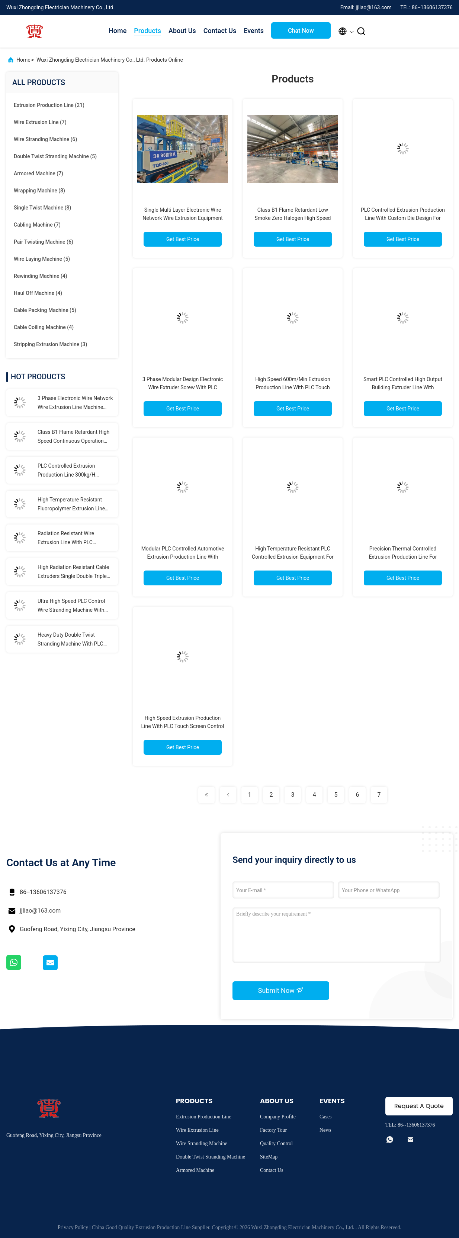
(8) (39, 191)
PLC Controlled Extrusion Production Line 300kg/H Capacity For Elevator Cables (71, 471)
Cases (326, 1117)
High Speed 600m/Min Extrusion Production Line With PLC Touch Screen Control (292, 387)
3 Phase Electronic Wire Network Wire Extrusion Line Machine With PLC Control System (75, 403)
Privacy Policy (73, 1227)
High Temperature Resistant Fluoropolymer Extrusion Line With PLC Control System (71, 505)
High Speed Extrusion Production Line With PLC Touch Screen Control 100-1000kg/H (182, 726)
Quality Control (276, 1143)
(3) (50, 344)
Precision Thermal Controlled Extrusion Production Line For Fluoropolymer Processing (403, 557)
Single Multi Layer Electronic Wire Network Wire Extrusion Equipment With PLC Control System (182, 218)
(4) (40, 276)
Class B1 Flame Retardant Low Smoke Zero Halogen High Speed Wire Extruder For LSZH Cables (293, 218)
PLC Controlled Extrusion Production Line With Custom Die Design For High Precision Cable (403, 218)
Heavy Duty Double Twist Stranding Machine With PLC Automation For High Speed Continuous (70, 640)
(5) (55, 156)
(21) (49, 105)
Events (254, 31)
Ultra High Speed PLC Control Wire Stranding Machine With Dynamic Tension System (71, 606)
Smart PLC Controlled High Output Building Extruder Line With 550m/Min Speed (402, 387)
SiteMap (268, 1157)
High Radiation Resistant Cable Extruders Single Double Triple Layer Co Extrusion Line (73, 572)
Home (117, 31)
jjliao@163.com (40, 910)
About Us (182, 31)
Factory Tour (273, 1130)
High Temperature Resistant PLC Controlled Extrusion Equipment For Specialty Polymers (293, 557)
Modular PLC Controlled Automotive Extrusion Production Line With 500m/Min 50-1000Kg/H (182, 557)
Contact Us (220, 31)
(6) (45, 139)
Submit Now (281, 990)
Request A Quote (419, 1106)
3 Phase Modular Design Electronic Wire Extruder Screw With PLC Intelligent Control (182, 387)
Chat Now (301, 30)
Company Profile (278, 1117)
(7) (40, 122)
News (325, 1130)
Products (147, 31)
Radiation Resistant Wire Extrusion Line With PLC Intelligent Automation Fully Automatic (69, 538)
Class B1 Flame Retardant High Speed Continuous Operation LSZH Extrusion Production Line (74, 437)
